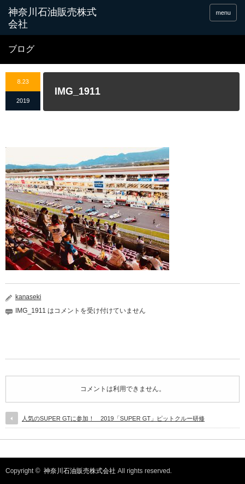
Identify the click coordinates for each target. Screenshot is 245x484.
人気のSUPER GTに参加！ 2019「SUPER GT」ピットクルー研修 (113, 418)
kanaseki (28, 297)
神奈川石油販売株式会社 (80, 471)
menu (223, 12)
